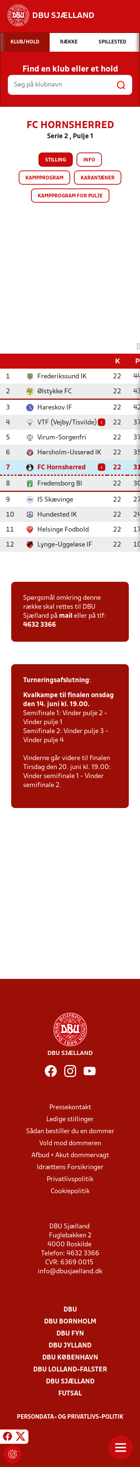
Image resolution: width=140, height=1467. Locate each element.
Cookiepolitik (70, 1191)
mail (65, 616)
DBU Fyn (70, 1334)
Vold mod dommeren (70, 1143)
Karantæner (98, 178)
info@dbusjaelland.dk (70, 1271)
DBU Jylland (70, 1346)
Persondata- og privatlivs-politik (70, 1417)
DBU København (70, 1358)
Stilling (55, 160)
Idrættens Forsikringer (70, 1167)
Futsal (70, 1394)
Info (89, 160)
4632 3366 (39, 625)
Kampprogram (44, 178)
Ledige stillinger (70, 1119)
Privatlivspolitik (70, 1179)
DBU (70, 1310)
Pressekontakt (70, 1107)
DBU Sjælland (70, 1382)
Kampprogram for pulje (70, 196)
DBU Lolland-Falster (70, 1370)
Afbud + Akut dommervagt (70, 1155)
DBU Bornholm (70, 1322)
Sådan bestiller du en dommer (70, 1131)
